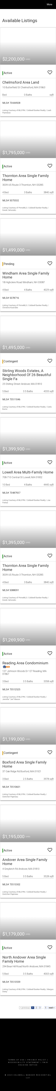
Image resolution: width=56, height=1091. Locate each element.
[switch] (50, 71)
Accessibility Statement (24, 1062)
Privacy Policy (36, 1060)
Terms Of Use (16, 1060)
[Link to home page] (5, 4)
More (49, 4)
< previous (25, 1007)
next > (52, 1007)
